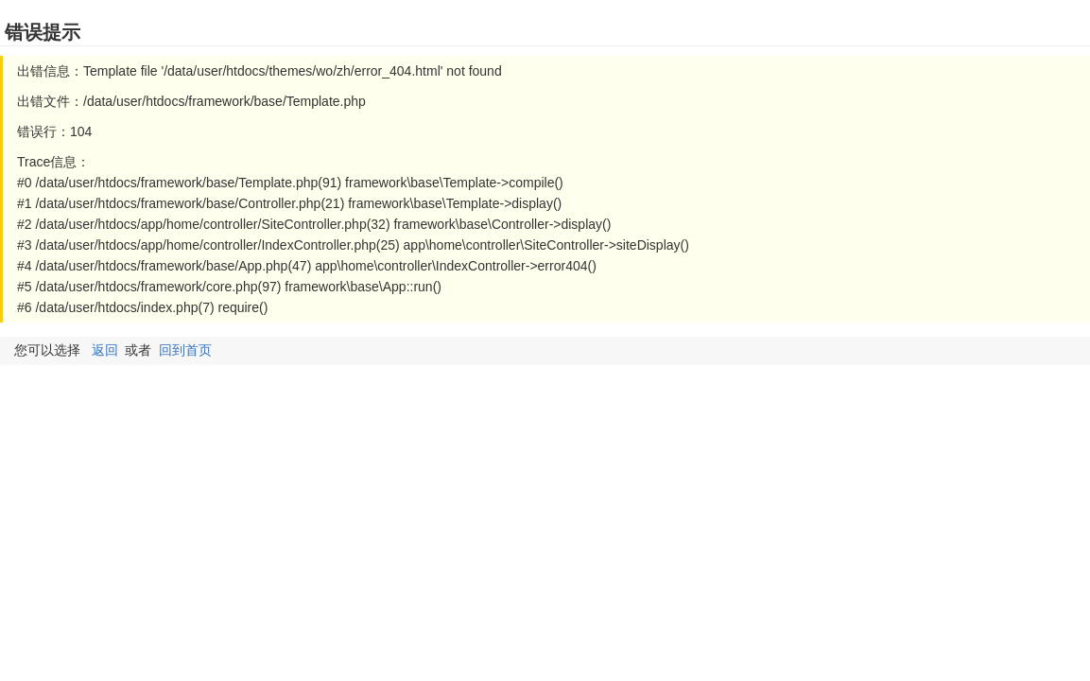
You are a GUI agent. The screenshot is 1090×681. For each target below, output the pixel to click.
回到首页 (185, 350)
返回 (105, 350)
